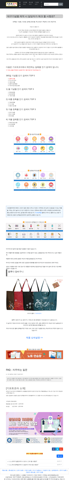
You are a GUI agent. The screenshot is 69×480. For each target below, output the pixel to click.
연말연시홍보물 (30, 472)
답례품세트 (55, 470)
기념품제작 (37, 3)
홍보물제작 (31, 3)
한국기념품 (63, 470)
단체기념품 (20, 470)
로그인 (41, 4)
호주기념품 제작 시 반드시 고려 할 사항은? (24, 461)
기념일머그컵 (46, 470)
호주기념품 (40, 472)
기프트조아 (38, 313)
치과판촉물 (38, 212)
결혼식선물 (12, 78)
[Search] (51, 4)
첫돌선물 (4, 470)
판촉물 (19, 4)
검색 (60, 4)
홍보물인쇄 (12, 470)
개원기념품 (28, 470)
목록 (60, 456)
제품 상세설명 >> (34, 337)
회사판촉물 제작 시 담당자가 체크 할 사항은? (25, 465)
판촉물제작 (25, 3)
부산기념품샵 (37, 470)
